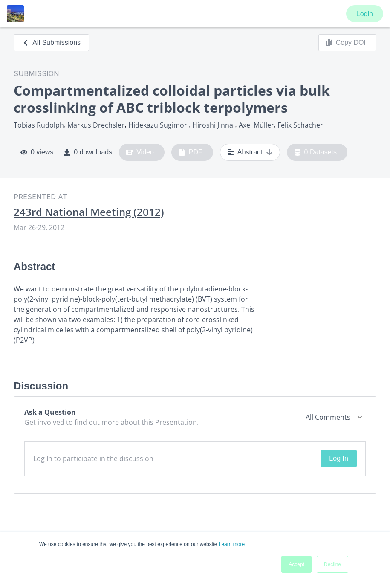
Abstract (250, 152)
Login (364, 13)
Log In (338, 458)
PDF (190, 152)
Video (140, 152)
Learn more (232, 544)
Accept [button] (296, 564)
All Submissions (51, 42)
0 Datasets (315, 152)
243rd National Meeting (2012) (89, 212)
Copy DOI (346, 43)
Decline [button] (332, 564)
